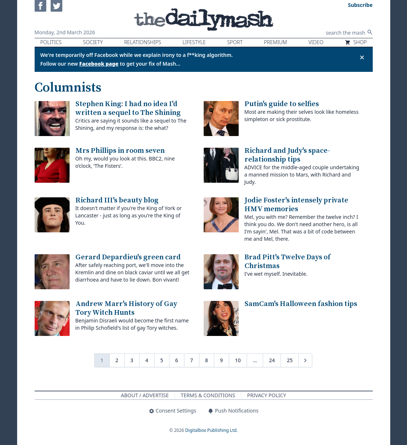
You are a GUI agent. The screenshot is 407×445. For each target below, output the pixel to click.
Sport (234, 42)
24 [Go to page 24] (272, 360)
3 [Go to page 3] (131, 360)
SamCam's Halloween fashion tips (300, 304)
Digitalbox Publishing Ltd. (211, 430)
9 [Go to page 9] (221, 360)
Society (93, 42)
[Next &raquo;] (305, 360)
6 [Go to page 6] (176, 360)
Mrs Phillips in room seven (120, 150)
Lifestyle (194, 42)
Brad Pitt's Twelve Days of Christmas (287, 262)
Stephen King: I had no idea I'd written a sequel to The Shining (128, 108)
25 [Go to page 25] (290, 360)
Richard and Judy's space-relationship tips (287, 155)
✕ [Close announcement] (362, 57)
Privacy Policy (266, 395)
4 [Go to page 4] (146, 360)
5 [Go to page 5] (161, 360)
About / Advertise (145, 395)
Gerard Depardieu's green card (128, 257)
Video (315, 42)
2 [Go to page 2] (117, 360)
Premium (275, 42)
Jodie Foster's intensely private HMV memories (296, 205)
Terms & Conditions (208, 395)
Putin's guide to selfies (281, 104)
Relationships (142, 42)
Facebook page (99, 63)
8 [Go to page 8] (206, 360)
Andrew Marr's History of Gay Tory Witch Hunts (126, 308)
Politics (51, 42)
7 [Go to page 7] (191, 360)
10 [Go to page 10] (238, 360)
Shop (356, 42)
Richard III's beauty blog (117, 200)
